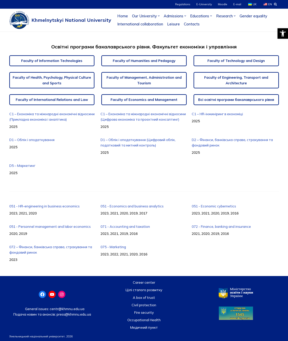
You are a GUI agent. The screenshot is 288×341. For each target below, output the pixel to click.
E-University (204, 4)
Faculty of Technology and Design (236, 61)
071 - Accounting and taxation (125, 226)
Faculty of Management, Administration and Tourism (144, 80)
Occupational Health (144, 320)
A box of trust (144, 297)
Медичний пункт (144, 327)
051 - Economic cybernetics (214, 206)
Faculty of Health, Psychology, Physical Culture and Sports (52, 80)
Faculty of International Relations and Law (52, 99)
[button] (283, 33)
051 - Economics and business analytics (132, 206)
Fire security (144, 312)
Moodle (222, 4)
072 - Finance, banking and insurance (221, 226)
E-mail (237, 4)
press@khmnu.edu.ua (73, 314)
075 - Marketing (113, 247)
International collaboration (140, 24)
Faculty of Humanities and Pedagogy (144, 61)
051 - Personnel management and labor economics (50, 226)
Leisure (173, 24)
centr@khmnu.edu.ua (66, 309)
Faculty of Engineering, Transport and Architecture (236, 80)
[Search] (275, 4)
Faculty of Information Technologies (51, 61)
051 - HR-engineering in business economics (44, 206)
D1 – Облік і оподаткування (31, 140)
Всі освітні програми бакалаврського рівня (236, 99)
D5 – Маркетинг (22, 165)
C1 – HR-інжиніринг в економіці (217, 114)
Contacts (192, 24)
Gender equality (253, 16)
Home (122, 16)
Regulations (182, 4)
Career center (144, 282)
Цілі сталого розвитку (144, 290)
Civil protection (144, 305)
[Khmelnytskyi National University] (60, 20)
